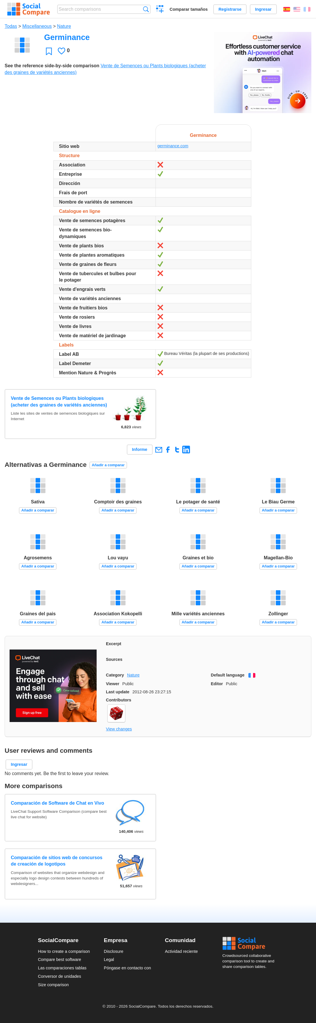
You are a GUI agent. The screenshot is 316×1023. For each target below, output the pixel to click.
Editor (217, 683)
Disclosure (113, 951)
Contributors (118, 700)
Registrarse (230, 9)
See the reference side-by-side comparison (52, 65)
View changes (119, 729)
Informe (139, 449)
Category (115, 675)
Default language (228, 675)
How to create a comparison (64, 951)
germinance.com (173, 146)
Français (307, 9)
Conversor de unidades (59, 976)
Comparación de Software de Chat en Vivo (57, 803)
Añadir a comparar (108, 465)
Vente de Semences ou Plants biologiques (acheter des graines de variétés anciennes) (59, 401)
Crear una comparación (160, 10)
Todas (11, 26)
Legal (109, 959)
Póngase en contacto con (127, 968)
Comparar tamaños (189, 9)
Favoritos (49, 51)
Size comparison (53, 984)
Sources (114, 659)
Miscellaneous (37, 26)
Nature (64, 26)
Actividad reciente (181, 951)
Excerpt (113, 643)
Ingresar (263, 9)
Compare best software (59, 959)
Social (250, 944)
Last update (117, 692)
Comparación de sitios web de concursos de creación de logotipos (56, 860)
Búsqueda (146, 9)
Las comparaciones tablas (62, 968)
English (296, 9)
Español (286, 9)
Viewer (112, 683)
